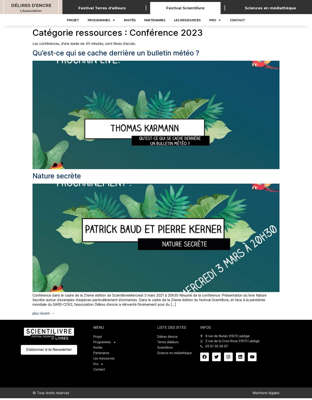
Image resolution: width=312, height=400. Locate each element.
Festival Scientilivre (185, 8)
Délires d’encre (168, 337)
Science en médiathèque (175, 354)
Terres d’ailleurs (168, 342)
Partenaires (154, 20)
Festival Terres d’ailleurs (102, 8)
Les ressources (187, 20)
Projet (73, 20)
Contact (237, 20)
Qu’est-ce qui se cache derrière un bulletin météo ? (115, 53)
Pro (215, 20)
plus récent (43, 313)
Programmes (101, 20)
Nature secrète (56, 176)
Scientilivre (165, 348)
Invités (130, 20)
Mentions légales (266, 394)
